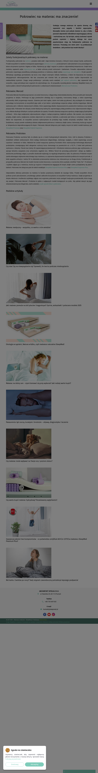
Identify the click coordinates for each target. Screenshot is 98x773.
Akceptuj (34, 764)
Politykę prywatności (13, 759)
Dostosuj (14, 764)
